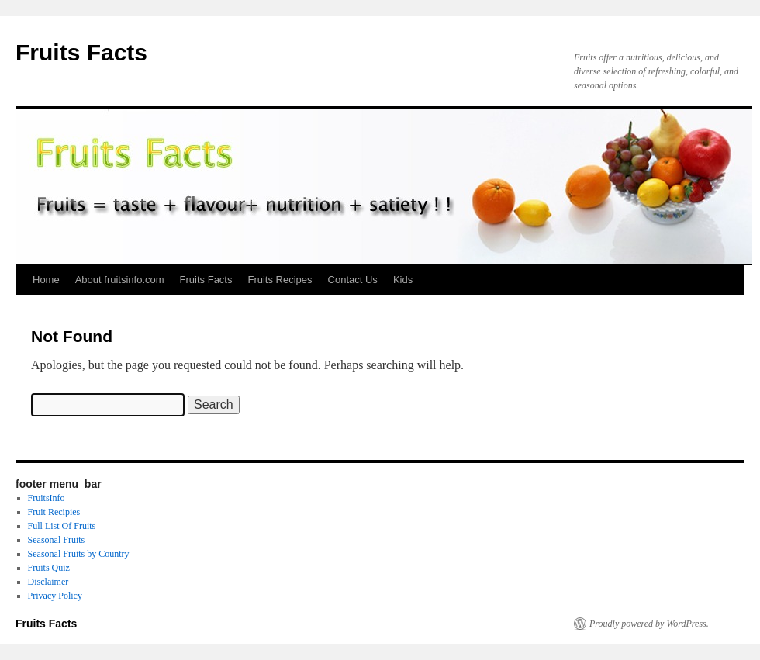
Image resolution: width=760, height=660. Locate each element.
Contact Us (353, 279)
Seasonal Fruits (56, 539)
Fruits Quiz (49, 567)
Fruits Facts (81, 52)
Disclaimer (48, 581)
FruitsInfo (46, 497)
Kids (403, 279)
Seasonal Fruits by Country (79, 553)
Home (46, 279)
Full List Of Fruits (62, 525)
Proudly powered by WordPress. (649, 623)
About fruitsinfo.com (119, 279)
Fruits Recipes (279, 279)
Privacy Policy (55, 595)
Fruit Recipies (54, 511)
